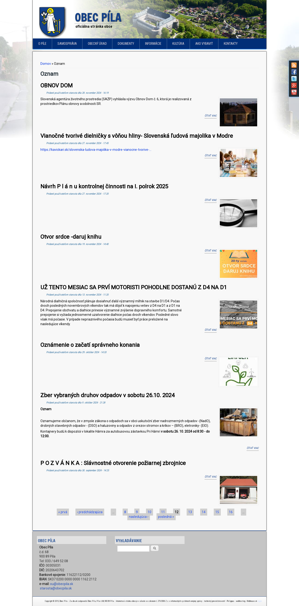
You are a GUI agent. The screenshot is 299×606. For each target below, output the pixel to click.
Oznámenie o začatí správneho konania (90, 345)
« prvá (62, 512)
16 (231, 512)
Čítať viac (211, 115)
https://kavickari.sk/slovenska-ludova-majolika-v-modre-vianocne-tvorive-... (95, 150)
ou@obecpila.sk (61, 584)
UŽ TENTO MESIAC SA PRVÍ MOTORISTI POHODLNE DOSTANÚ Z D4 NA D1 (133, 287)
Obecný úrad (97, 43)
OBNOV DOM (56, 85)
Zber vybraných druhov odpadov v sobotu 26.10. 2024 (107, 395)
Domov (45, 63)
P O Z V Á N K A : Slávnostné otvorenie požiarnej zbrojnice (113, 463)
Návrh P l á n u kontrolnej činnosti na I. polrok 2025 (104, 186)
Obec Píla (98, 18)
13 (190, 512)
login (260, 601)
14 (204, 512)
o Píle (42, 43)
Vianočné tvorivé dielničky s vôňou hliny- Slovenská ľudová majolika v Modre (136, 136)
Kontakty (231, 43)
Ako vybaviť (204, 43)
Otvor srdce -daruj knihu (70, 237)
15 (217, 512)
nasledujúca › (138, 517)
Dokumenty (126, 43)
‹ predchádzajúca (90, 512)
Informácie (153, 43)
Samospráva (67, 43)
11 (163, 512)
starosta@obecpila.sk (56, 588)
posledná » (166, 517)
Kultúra (178, 43)
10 (149, 512)
